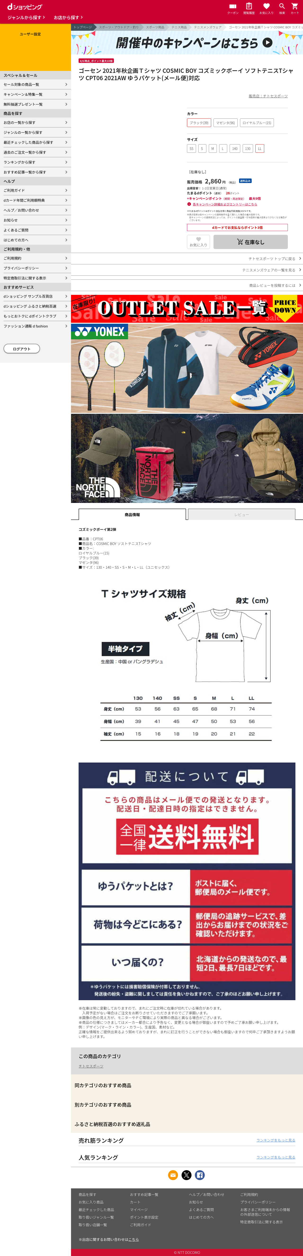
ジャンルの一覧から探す (23, 132)
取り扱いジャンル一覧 (96, 1217)
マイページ (139, 1209)
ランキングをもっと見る (275, 1140)
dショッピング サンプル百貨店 (28, 296)
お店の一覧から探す (20, 122)
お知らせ (11, 220)
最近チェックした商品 (96, 1209)
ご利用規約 (12, 258)
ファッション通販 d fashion (26, 325)
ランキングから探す (20, 162)
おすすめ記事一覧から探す (25, 172)
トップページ (82, 27)
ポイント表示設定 (144, 1217)
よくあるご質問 (16, 229)
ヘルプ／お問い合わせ (21, 210)
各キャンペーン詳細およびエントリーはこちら (225, 204)
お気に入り (198, 244)
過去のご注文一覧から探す (25, 152)
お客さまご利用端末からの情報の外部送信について (265, 1212)
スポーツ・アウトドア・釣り (119, 27)
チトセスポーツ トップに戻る (272, 258)
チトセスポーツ (91, 1066)
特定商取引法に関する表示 (25, 277)
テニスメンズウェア (208, 27)
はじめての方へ (16, 239)
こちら (133, 1239)
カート (135, 1201)
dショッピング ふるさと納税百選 (30, 306)
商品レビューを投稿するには (272, 285)
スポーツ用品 (155, 27)
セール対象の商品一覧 (21, 84)
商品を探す (87, 1194)
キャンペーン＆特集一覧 (23, 94)
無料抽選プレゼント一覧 (23, 104)
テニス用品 (179, 27)
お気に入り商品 (91, 1201)
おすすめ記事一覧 (144, 1194)
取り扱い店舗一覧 (93, 1224)
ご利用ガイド (14, 190)
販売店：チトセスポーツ (268, 95)
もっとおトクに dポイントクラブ (30, 316)
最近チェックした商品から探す (28, 142)
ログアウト (22, 348)
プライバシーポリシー (21, 268)
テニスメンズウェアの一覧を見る (268, 270)
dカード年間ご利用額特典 (24, 200)
